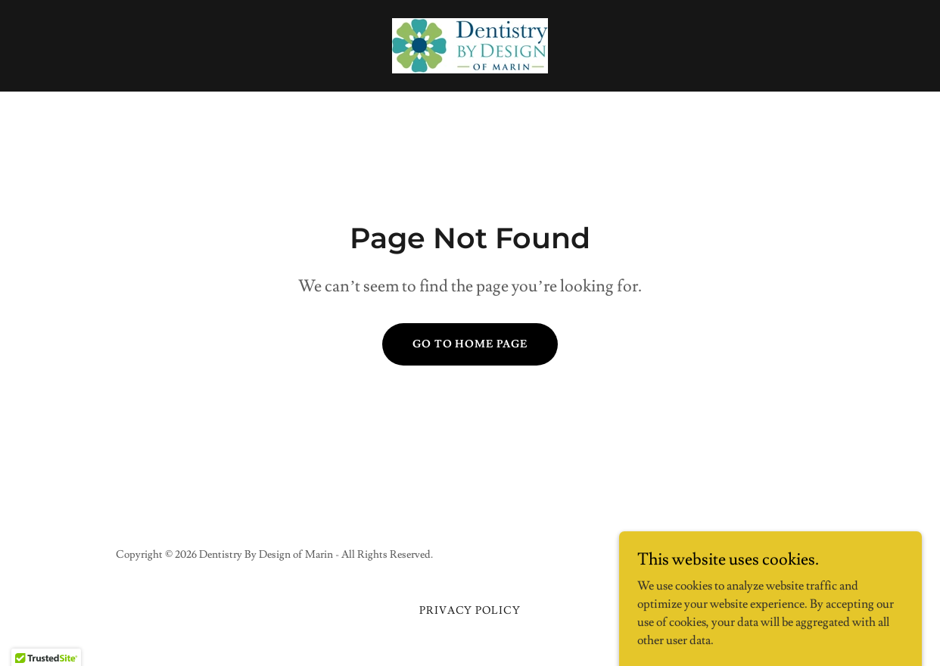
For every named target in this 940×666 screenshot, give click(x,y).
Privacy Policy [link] (470, 611)
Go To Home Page (470, 344)
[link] (470, 43)
